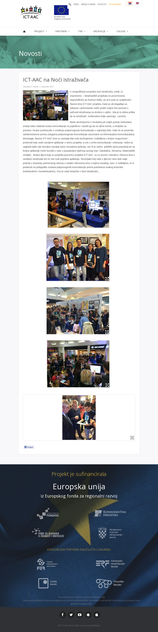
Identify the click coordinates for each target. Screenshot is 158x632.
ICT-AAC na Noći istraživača (56, 79)
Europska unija (79, 486)
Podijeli (28, 447)
